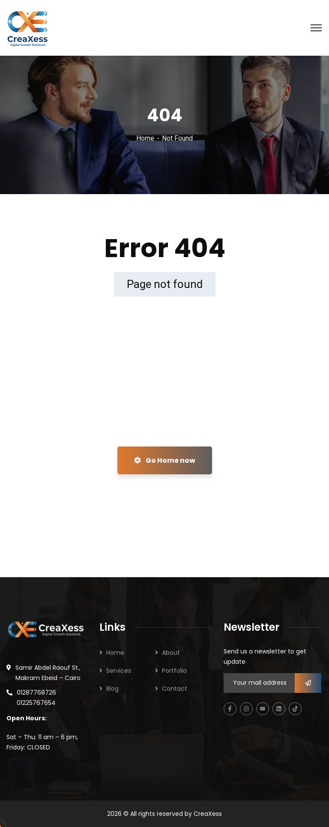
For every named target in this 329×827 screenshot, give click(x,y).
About (171, 652)
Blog (112, 688)
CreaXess (208, 813)
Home (145, 138)
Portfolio (174, 670)
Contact (174, 688)
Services (118, 670)
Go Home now (164, 460)
